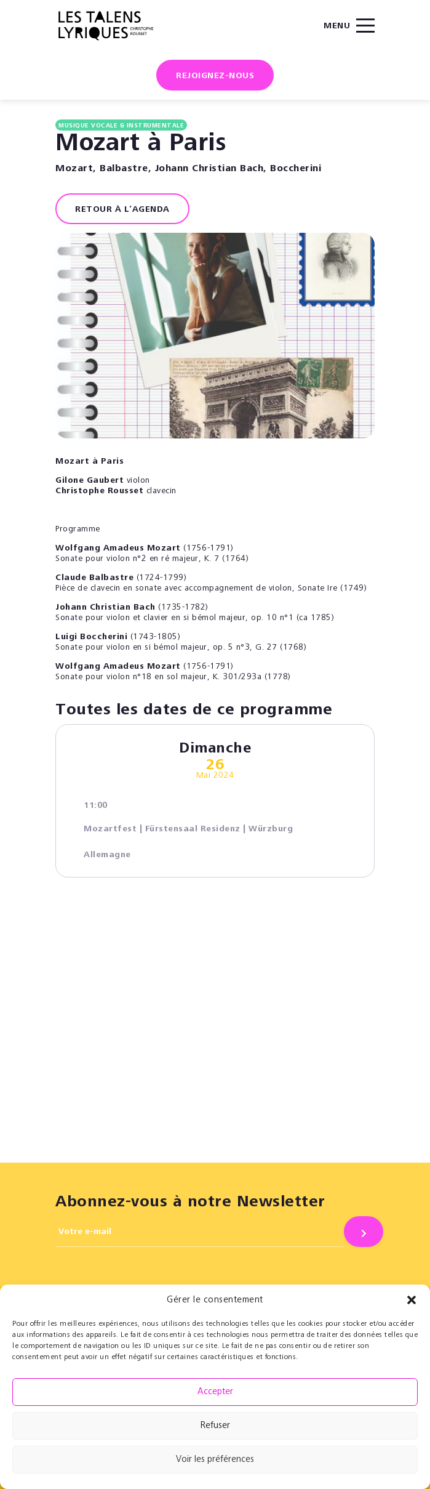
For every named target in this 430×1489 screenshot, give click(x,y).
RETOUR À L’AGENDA (122, 210)
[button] (411, 1300)
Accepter (215, 1392)
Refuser (215, 1425)
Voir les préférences (215, 1459)
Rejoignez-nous (215, 76)
